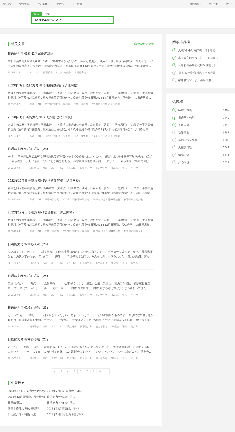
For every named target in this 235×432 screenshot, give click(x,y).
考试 (32, 104)
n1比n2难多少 (63, 72)
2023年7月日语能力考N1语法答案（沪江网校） (41, 117)
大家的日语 (185, 147)
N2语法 (115, 167)
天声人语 (183, 125)
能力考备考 (101, 167)
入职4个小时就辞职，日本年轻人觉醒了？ (203, 50)
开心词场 (183, 162)
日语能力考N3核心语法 (61, 402)
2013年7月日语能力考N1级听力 (27, 390)
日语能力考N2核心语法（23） (29, 307)
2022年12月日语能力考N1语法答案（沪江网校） (42, 212)
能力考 (134, 167)
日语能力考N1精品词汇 (22, 414)
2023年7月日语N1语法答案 (106, 104)
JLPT (54, 167)
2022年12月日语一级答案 (75, 199)
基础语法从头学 (187, 140)
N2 (37, 72)
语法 (124, 167)
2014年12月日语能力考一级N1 (26, 396)
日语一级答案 (81, 104)
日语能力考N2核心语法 (61, 396)
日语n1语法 (15, 402)
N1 (31, 72)
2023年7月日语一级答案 (57, 104)
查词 (48, 13)
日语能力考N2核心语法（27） (29, 339)
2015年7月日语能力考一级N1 (65, 390)
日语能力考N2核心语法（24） (29, 276)
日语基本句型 (186, 117)
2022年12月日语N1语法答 (106, 199)
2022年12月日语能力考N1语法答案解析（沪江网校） (45, 180)
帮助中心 (61, 4)
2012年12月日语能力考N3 (63, 408)
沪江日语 (71, 167)
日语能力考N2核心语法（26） (29, 244)
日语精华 (47, 72)
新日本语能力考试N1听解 (23, 408)
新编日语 (183, 154)
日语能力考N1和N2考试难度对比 (30, 53)
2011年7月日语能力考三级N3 (65, 414)
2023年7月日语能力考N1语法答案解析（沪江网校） (44, 85)
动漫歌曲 (183, 132)
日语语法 (34, 167)
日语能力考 (80, 72)
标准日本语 (185, 110)
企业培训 (77, 4)
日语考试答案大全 (133, 199)
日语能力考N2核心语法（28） (29, 149)
